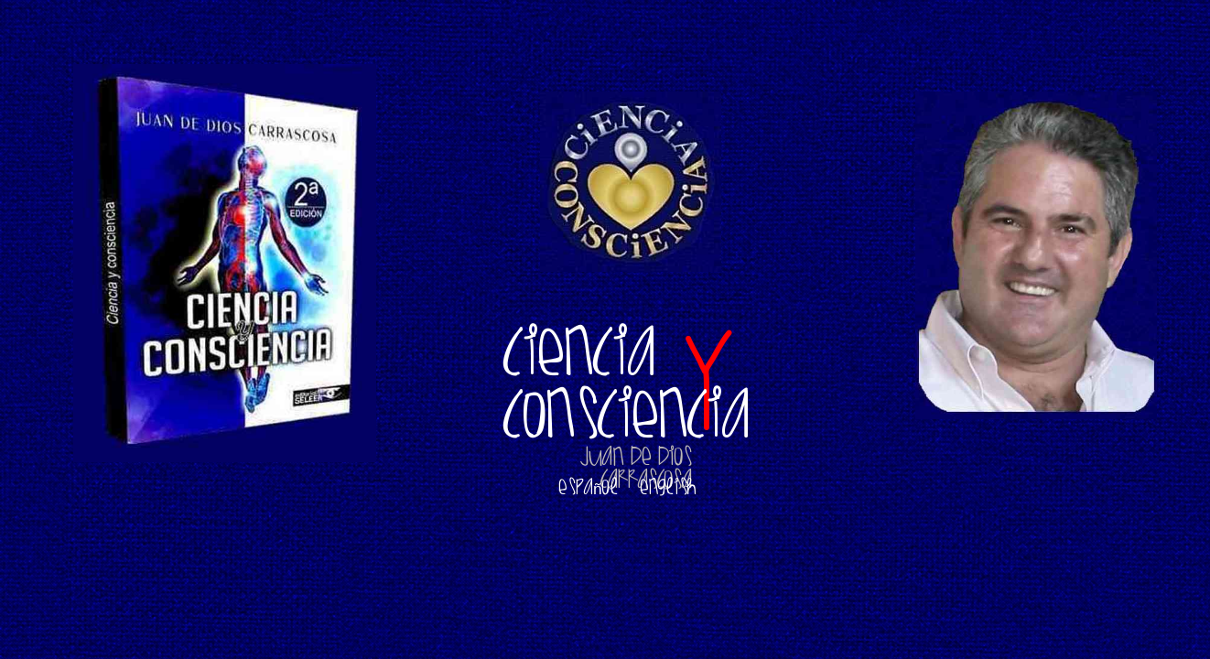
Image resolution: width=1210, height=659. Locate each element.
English (668, 486)
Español (588, 486)
